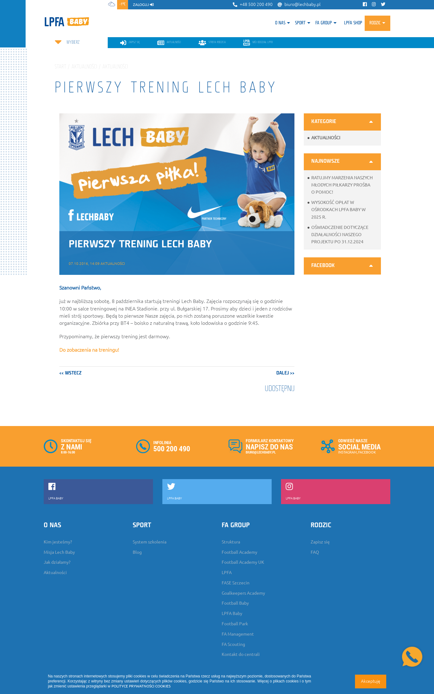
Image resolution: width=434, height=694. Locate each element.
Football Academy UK (243, 562)
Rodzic (375, 23)
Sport (300, 23)
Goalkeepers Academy (243, 593)
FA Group (323, 23)
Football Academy (239, 552)
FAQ (315, 552)
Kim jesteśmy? (58, 541)
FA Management (238, 634)
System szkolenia (149, 541)
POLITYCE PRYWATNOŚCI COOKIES (140, 686)
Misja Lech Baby (59, 552)
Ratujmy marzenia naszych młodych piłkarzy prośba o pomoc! (342, 185)
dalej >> (285, 373)
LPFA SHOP (353, 23)
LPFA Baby (232, 613)
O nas (280, 23)
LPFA (227, 572)
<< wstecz (70, 373)
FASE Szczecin (235, 582)
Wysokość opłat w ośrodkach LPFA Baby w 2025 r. (338, 209)
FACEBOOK (367, 452)
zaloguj (143, 4)
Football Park (235, 623)
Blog (137, 552)
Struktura (231, 541)
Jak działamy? (57, 562)
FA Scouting (233, 644)
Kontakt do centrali (241, 654)
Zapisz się (320, 541)
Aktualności (325, 137)
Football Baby (235, 603)
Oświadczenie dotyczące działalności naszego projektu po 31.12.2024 (339, 234)
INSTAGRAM (347, 452)
